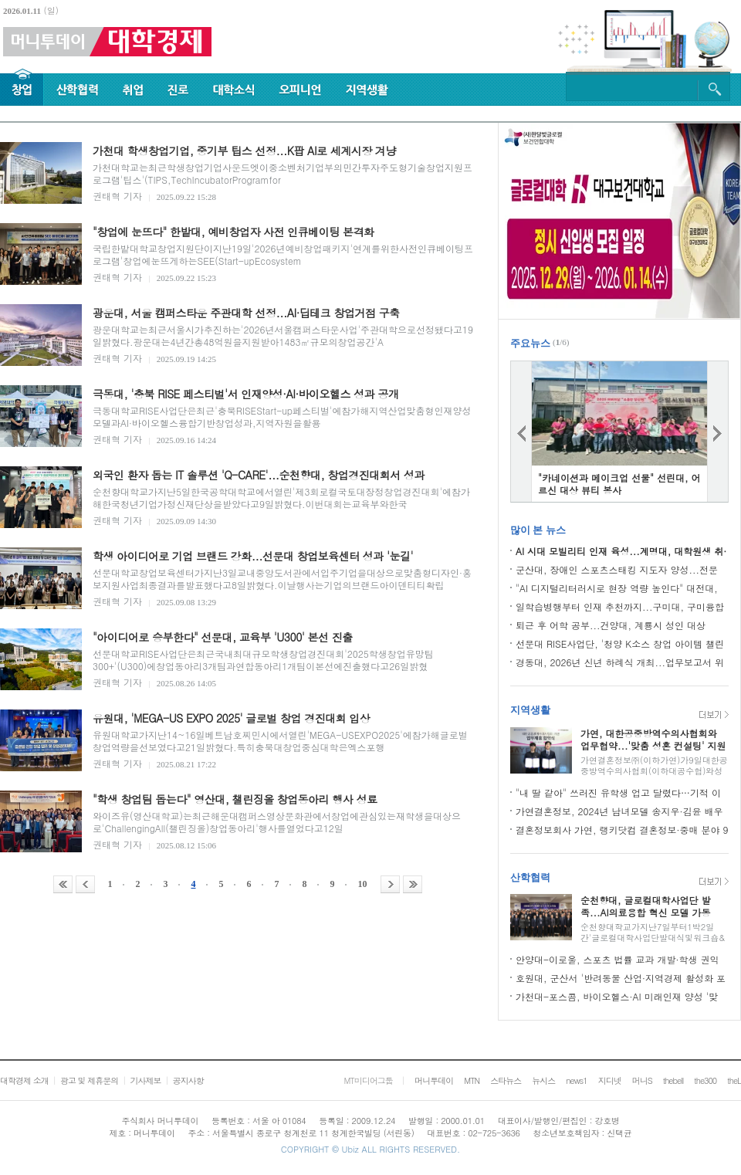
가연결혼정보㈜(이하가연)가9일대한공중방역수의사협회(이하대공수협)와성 (654, 765)
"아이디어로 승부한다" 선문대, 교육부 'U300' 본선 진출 (223, 637)
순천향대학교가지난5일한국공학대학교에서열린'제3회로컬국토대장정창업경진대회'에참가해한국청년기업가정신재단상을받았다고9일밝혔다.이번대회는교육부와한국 (281, 497)
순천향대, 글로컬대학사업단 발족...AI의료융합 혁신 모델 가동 (645, 906)
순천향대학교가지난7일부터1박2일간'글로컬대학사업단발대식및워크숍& (652, 932)
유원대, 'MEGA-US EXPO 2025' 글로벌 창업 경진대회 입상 (231, 718)
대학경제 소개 (24, 1080)
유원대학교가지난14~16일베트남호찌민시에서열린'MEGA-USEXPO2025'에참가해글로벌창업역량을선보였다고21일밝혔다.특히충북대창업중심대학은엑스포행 (280, 740)
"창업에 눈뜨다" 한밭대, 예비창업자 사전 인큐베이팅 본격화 (233, 231)
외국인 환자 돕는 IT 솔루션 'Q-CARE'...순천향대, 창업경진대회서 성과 (259, 475)
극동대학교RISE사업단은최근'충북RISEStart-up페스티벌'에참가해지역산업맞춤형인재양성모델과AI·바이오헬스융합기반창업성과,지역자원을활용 (282, 416)
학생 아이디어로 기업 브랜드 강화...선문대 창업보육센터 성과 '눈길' (253, 556)
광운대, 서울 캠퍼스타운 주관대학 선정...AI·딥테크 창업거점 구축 (246, 312)
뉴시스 (543, 1080)
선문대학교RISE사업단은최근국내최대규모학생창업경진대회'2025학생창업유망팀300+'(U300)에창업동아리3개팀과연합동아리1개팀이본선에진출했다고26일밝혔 (263, 659)
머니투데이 (433, 1080)
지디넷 (609, 1080)
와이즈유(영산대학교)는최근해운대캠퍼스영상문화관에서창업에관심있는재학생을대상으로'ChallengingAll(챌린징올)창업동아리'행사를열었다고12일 (277, 822)
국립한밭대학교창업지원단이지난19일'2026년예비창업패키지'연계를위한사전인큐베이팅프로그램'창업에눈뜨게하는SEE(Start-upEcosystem (283, 254)
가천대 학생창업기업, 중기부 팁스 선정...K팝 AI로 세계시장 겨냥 (244, 150)
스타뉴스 (505, 1080)
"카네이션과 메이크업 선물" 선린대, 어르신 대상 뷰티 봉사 (619, 483)
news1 (576, 1080)
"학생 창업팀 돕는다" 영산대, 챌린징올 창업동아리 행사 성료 (235, 799)
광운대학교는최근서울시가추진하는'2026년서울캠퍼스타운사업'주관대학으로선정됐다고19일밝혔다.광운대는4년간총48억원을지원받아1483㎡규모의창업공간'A (283, 335)
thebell (673, 1080)
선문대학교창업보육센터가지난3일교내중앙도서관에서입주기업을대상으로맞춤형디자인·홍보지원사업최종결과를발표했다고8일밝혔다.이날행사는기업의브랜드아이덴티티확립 (282, 578)
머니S (642, 1080)
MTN (471, 1080)
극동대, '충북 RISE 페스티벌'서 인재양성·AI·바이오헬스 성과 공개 (245, 393)
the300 (705, 1080)
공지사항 (188, 1080)
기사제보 (145, 1080)
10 (362, 884)
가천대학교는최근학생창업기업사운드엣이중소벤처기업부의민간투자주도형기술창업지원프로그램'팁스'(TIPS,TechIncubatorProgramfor (282, 173)
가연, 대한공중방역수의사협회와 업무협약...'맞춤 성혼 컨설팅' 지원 (653, 739)
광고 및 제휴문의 (89, 1080)
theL (734, 1080)
